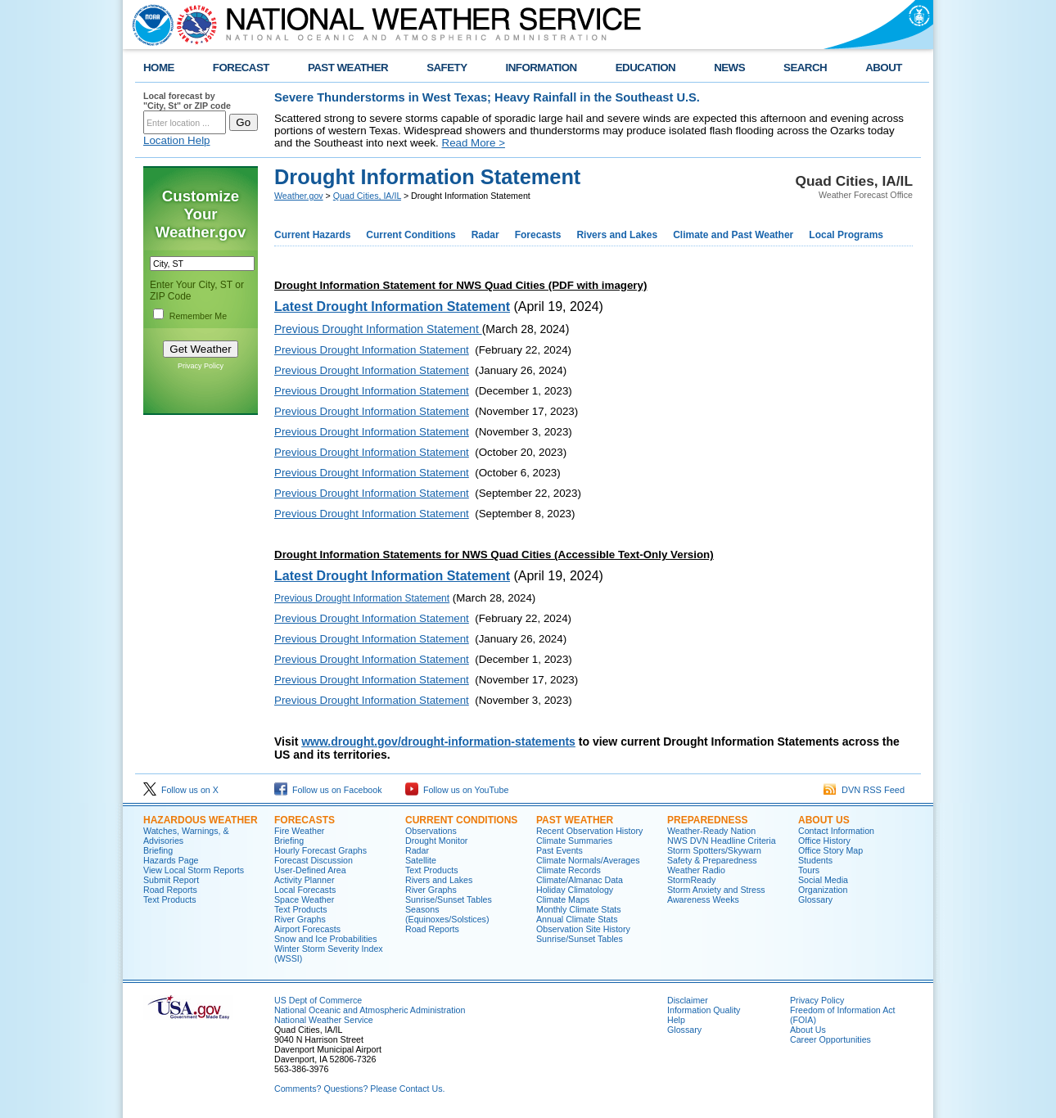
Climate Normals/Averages (588, 860)
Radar (485, 235)
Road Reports (170, 890)
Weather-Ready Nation (711, 831)
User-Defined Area (310, 870)
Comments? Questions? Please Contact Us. (359, 1088)
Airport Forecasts (307, 929)
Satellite (420, 860)
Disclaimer (687, 1000)
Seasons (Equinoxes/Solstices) (447, 914)
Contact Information (836, 831)
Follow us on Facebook (328, 790)
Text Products (169, 899)
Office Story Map (830, 850)
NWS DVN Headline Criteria (721, 840)
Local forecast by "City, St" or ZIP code (187, 100)
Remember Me (198, 316)
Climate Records (568, 870)
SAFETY (446, 67)
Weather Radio (696, 870)
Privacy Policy (200, 366)
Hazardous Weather (200, 820)
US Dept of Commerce (318, 1000)
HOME (158, 67)
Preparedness (707, 820)
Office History (824, 840)
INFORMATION (541, 67)
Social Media (823, 880)
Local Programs (846, 235)
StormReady (691, 880)
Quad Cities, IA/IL (367, 196)
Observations (431, 831)
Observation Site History (583, 929)
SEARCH (805, 67)
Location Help (176, 140)
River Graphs (300, 919)
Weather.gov (298, 196)
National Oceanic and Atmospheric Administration (369, 1010)
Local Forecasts (305, 890)
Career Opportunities (830, 1039)
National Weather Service (323, 1020)
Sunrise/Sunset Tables (448, 899)
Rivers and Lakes (616, 235)
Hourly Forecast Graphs (320, 850)
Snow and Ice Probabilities (325, 939)
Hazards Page (171, 860)
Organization (822, 890)
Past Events (559, 850)
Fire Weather (299, 831)
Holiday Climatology (574, 890)
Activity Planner (304, 880)
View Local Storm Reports (193, 870)
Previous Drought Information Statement (371, 350)
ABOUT (883, 67)
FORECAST (241, 67)
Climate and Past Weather (733, 235)
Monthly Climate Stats (578, 909)
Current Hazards (312, 235)
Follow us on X (181, 790)
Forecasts (538, 235)
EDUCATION (645, 67)
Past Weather (574, 820)
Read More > (473, 143)
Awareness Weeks (703, 899)
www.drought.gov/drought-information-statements (438, 741)
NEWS (729, 67)
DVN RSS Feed (864, 790)
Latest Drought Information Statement (392, 576)
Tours (808, 870)
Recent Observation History (589, 831)
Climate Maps (562, 899)
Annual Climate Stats (577, 919)
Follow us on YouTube (456, 790)
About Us (824, 820)
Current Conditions (410, 235)
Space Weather (304, 899)
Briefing (158, 850)
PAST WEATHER (348, 67)
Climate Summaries (574, 840)
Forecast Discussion (313, 860)
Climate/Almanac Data (579, 880)
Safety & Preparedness (712, 860)
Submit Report (171, 880)
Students (815, 860)
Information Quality (703, 1010)
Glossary (815, 899)
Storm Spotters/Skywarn (714, 850)
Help (676, 1020)
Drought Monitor (436, 840)
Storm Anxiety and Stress (716, 890)
